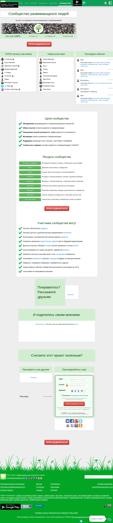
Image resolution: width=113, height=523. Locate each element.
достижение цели (70, 495)
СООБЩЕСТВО (65, 3)
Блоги (30, 172)
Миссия (39, 484)
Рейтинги (30, 186)
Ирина (43, 72)
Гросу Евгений (8, 62)
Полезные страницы (30, 163)
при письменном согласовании (84, 517)
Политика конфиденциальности (12, 487)
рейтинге (37, 258)
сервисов (64, 237)
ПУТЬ (26, 3)
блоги (76, 246)
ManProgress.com (24, 475)
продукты (44, 228)
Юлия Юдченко (46, 59)
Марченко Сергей (9, 66)
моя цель (59, 495)
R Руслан (6, 76)
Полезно (70, 294)
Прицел (40, 495)
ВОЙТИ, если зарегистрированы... (74, 413)
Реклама (54, 490)
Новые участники (56, 54)
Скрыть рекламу (47, 396)
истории (48, 246)
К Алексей (6, 59)
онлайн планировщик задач (94, 498)
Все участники (30, 199)
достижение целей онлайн (16, 498)
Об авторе (40, 487)
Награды (30, 190)
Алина (43, 69)
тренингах (68, 233)
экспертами (60, 254)
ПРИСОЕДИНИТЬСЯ (39, 44)
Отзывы (39, 490)
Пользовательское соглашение (12, 484)
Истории (30, 177)
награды (53, 258)
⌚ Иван (6, 86)
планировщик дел (76, 498)
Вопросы (30, 181)
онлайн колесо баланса (38, 500)
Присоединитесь (40, 324)
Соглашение (75, 395)
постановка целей (85, 495)
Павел (5, 79)
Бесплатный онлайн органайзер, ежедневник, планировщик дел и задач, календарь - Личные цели (95, 64)
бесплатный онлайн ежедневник (55, 498)
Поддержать (55, 484)
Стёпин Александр (9, 89)
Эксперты (30, 195)
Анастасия (44, 89)
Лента (30, 167)
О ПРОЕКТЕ (18, 3)
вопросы (66, 250)
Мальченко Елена (47, 62)
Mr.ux (43, 66)
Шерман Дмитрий (9, 69)
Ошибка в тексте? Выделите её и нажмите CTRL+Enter (56, 513)
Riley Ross (44, 79)
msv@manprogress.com (16, 478)
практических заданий (49, 241)
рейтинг (76, 324)
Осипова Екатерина (48, 76)
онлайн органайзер (34, 498)
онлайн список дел (21, 500)
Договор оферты (6, 490)
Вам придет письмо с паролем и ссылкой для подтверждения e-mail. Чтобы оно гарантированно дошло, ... (74, 408)
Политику (84, 395)
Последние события (95, 54)
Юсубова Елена (46, 86)
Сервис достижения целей (26, 495)
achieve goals (49, 495)
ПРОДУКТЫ (43, 3)
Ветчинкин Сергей (9, 82)
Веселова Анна (46, 82)
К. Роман (6, 72)
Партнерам (55, 487)
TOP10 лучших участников (18, 54)
